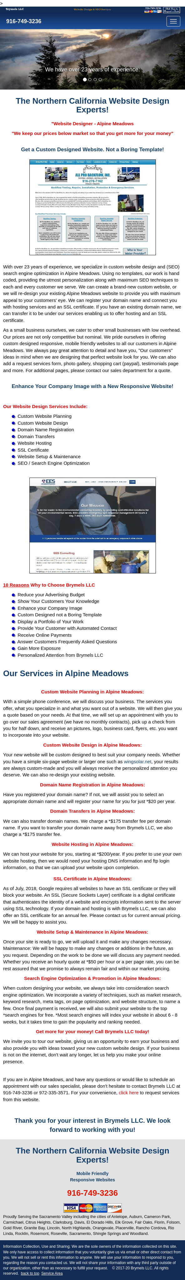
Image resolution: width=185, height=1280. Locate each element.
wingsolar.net (138, 761)
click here (128, 1092)
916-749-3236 (23, 21)
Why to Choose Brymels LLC (49, 585)
